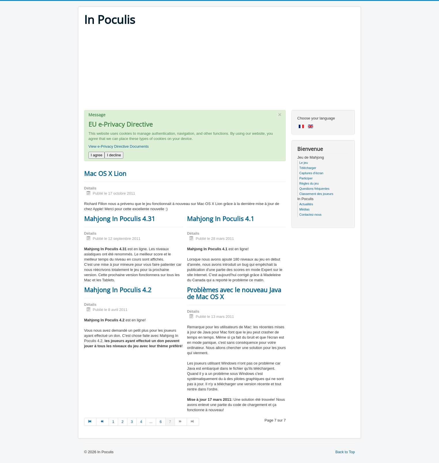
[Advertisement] (219, 69)
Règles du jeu (309, 183)
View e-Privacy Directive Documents (118, 146)
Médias (304, 209)
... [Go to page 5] (150, 422)
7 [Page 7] (170, 422)
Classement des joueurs (316, 194)
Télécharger (307, 168)
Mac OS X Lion (105, 173)
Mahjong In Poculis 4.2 (118, 289)
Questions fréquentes (314, 188)
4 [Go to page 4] (141, 422)
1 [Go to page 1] (113, 422)
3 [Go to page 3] (132, 422)
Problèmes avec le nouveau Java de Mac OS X (234, 293)
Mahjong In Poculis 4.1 (220, 218)
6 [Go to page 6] (161, 422)
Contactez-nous (310, 214)
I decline (114, 155)
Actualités (306, 204)
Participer (306, 178)
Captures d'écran (311, 173)
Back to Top (345, 452)
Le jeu (303, 162)
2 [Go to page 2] (123, 422)
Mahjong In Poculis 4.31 (119, 218)
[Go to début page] (90, 422)
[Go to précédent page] (102, 422)
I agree (96, 155)
